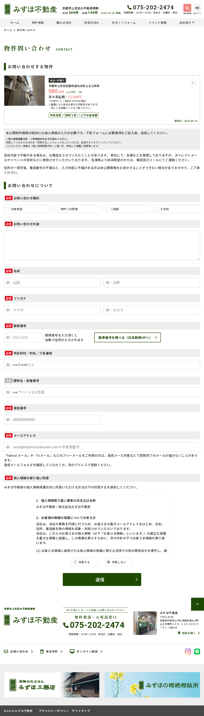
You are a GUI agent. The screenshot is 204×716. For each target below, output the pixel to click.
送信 (100, 579)
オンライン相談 (84, 651)
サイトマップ (81, 710)
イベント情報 (158, 22)
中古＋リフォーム (124, 22)
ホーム (14, 22)
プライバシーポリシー (54, 710)
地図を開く (187, 633)
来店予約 (49, 651)
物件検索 (38, 22)
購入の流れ (64, 22)
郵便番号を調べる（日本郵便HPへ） (125, 337)
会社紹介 (185, 22)
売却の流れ (91, 22)
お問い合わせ (16, 651)
